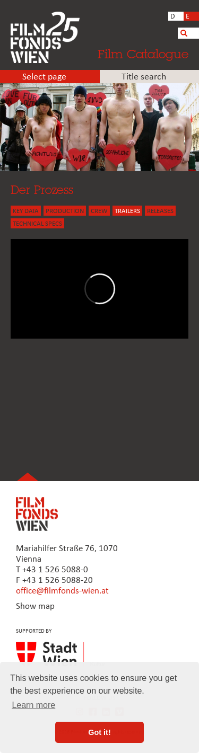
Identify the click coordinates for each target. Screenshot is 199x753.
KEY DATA (26, 211)
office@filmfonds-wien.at (62, 591)
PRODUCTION (65, 211)
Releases (160, 211)
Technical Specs (37, 223)
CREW (99, 211)
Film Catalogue (143, 53)
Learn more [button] (33, 705)
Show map (35, 606)
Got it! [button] (99, 732)
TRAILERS (127, 211)
